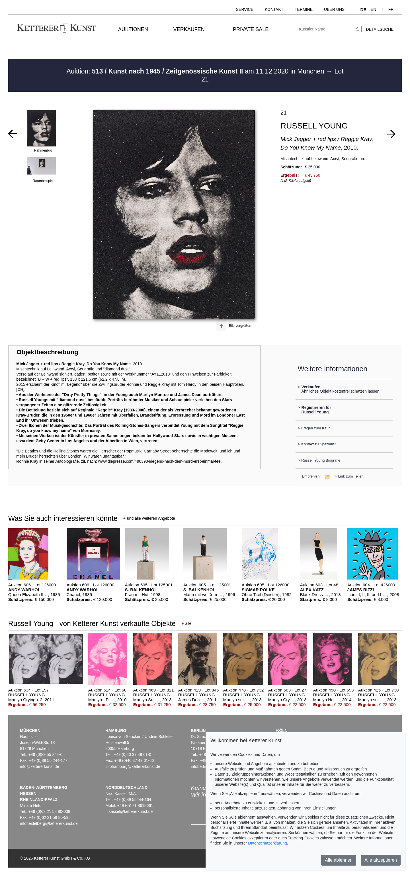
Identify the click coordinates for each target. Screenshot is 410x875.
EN (373, 9)
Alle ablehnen (338, 860)
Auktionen (133, 29)
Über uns (334, 9)
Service (244, 9)
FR (391, 9)
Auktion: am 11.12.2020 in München (196, 71)
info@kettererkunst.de (39, 766)
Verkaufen (189, 29)
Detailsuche (379, 29)
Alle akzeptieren (380, 860)
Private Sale (250, 29)
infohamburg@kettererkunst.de (132, 766)
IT (382, 9)
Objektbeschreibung (47, 352)
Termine (304, 9)
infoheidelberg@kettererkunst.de (49, 823)
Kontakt (274, 9)
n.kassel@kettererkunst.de (129, 811)
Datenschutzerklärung (267, 843)
